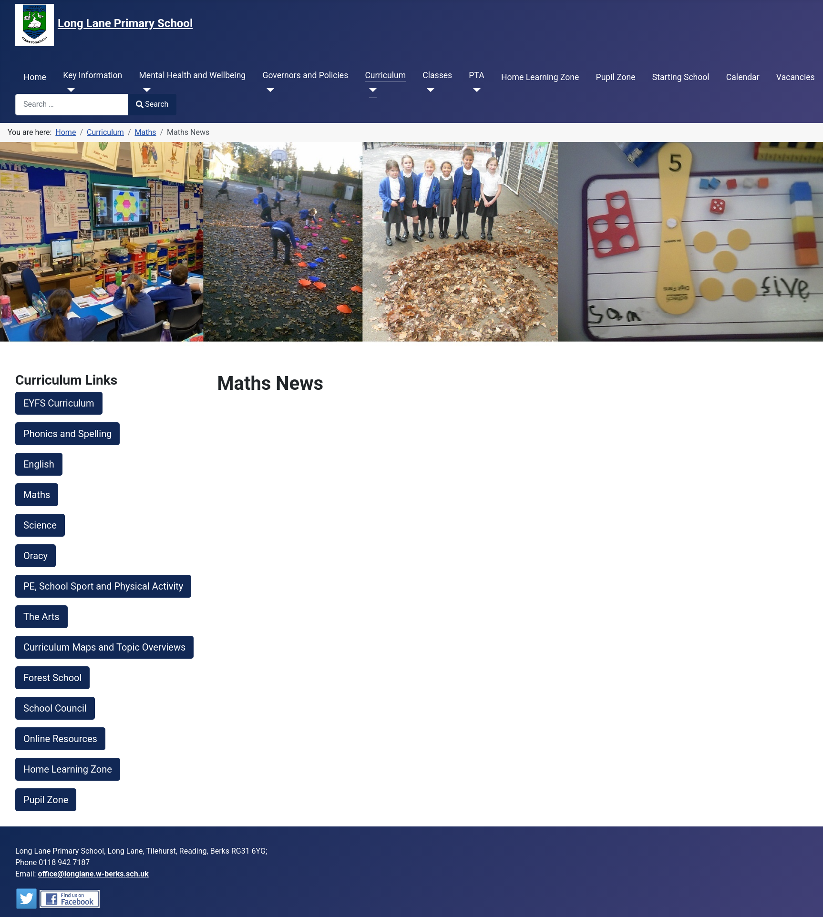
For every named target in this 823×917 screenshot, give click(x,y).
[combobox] (71, 104)
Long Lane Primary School (125, 23)
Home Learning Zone (540, 77)
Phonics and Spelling (67, 433)
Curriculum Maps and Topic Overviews (104, 647)
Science (40, 525)
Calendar (743, 77)
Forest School (52, 677)
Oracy (35, 555)
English (38, 464)
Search (152, 104)
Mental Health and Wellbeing (192, 75)
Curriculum (385, 75)
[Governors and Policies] (268, 90)
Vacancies (795, 77)
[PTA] (475, 90)
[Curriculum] (371, 90)
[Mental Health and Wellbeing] (145, 90)
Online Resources (60, 738)
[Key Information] (69, 90)
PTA (476, 75)
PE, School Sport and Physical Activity (103, 586)
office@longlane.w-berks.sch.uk (93, 873)
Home (35, 77)
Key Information (92, 75)
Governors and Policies (305, 75)
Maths (36, 494)
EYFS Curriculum (58, 403)
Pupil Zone (616, 77)
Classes (437, 75)
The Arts (41, 616)
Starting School (681, 77)
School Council (55, 708)
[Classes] (428, 90)
